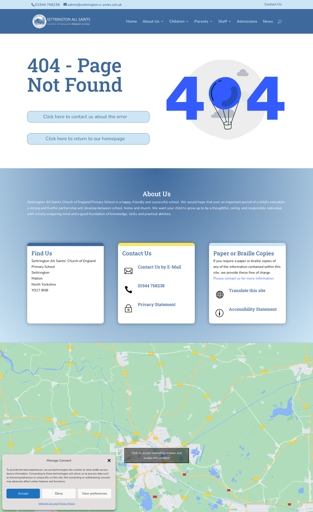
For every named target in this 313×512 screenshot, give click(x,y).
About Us (151, 22)
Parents (201, 22)
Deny (59, 493)
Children (176, 22)
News (268, 22)
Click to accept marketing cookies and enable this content (157, 455)
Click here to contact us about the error (85, 116)
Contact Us (273, 5)
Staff (222, 22)
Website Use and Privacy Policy (56, 503)
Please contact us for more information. (243, 278)
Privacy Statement (157, 304)
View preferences (94, 493)
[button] (109, 460)
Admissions (247, 22)
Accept (23, 493)
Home (131, 22)
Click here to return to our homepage (85, 138)
